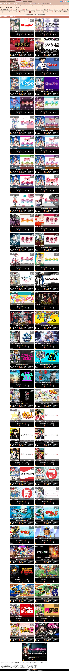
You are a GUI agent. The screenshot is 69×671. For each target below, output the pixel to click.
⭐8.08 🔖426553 (22, 208)
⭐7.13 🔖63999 (47, 52)
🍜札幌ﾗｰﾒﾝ (24, 1)
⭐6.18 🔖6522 (47, 501)
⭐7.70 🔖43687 (47, 559)
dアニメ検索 (18, 1)
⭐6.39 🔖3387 (47, 345)
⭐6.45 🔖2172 (47, 520)
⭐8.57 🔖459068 (22, 247)
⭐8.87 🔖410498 (47, 208)
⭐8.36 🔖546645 (47, 228)
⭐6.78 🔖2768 (47, 540)
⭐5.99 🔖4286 (47, 33)
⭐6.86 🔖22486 (22, 91)
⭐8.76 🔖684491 (47, 130)
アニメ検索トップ (5, 9)
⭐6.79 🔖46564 (22, 598)
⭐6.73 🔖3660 (22, 559)
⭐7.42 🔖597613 (47, 618)
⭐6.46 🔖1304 (22, 540)
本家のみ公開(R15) (28, 14)
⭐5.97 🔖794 (22, 637)
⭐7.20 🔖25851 (22, 423)
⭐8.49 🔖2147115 (22, 364)
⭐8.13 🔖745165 (47, 111)
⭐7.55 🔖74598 (47, 403)
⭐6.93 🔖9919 (47, 91)
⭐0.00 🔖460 (22, 306)
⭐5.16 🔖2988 (47, 384)
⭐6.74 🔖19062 (47, 598)
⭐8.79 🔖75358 (22, 286)
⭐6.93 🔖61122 (47, 286)
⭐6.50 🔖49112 (22, 403)
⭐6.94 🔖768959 (22, 618)
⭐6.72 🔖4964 (47, 72)
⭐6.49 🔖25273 (47, 481)
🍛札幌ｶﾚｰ (30, 1)
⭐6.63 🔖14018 (22, 501)
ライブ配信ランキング (11, 1)
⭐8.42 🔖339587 (47, 325)
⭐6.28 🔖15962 (47, 579)
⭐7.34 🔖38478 (22, 325)
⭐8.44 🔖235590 (47, 267)
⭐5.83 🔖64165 (22, 345)
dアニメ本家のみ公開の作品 (61, 11)
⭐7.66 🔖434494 (22, 52)
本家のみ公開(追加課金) (39, 14)
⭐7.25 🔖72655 (47, 306)
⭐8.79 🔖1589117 (46, 364)
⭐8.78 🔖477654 (47, 247)
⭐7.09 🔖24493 (22, 33)
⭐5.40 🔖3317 (22, 72)
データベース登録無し (47, 423)
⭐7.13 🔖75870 (47, 637)
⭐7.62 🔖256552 (22, 228)
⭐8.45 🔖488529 (22, 267)
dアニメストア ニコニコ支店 (7, 5)
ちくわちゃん (3, 1)
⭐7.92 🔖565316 (22, 130)
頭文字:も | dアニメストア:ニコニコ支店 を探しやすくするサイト (26, 3)
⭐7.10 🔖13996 (34, 657)
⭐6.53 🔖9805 (22, 481)
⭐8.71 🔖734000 (22, 384)
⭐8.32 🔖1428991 (22, 111)
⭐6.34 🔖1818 (22, 520)
